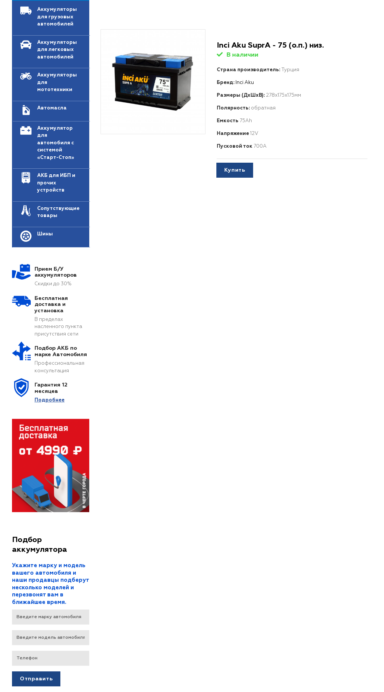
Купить (234, 170)
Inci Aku (245, 82)
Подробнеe (49, 400)
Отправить (36, 679)
